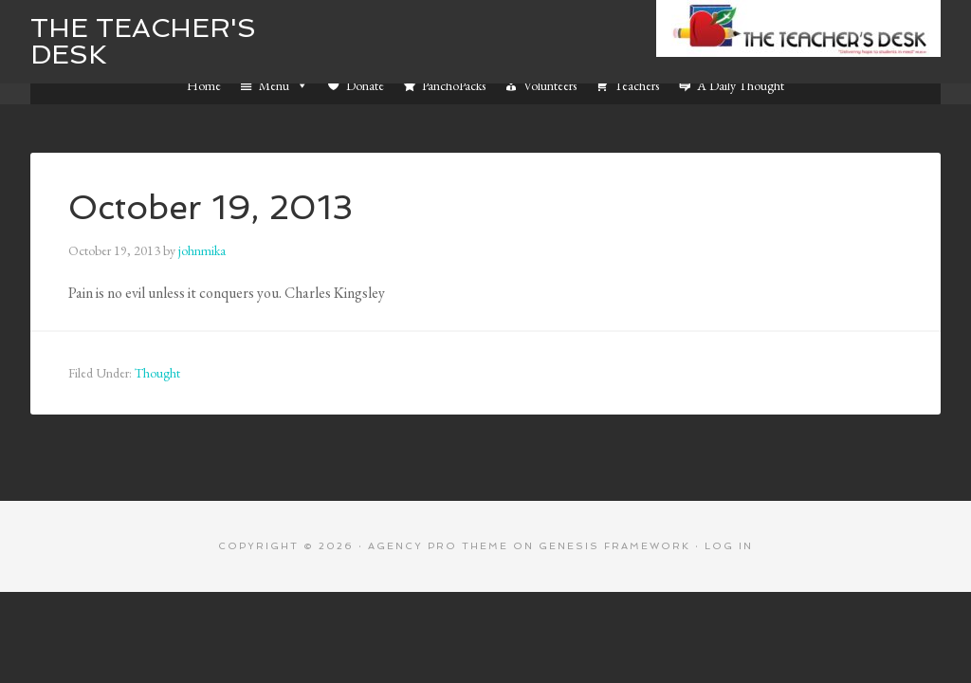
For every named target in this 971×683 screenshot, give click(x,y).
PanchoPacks (454, 85)
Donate (365, 85)
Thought (157, 372)
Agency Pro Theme (438, 546)
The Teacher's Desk (143, 41)
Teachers (636, 85)
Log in (729, 546)
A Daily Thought (740, 85)
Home (204, 85)
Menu (283, 85)
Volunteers (550, 85)
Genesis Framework (614, 546)
